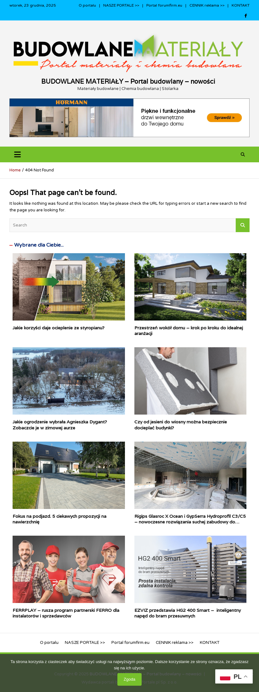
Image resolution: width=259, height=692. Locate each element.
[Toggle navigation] (17, 155)
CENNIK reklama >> (206, 5)
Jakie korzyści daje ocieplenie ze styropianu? (58, 328)
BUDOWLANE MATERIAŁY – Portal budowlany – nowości (128, 81)
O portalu (87, 5)
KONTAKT (241, 5)
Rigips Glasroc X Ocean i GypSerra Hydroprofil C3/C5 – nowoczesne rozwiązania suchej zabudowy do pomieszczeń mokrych (190, 521)
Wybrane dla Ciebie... (39, 245)
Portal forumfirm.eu (164, 5)
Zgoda (129, 679)
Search (243, 225)
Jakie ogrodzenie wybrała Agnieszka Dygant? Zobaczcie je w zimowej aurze (60, 424)
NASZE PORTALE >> (121, 5)
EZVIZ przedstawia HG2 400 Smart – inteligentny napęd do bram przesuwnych (187, 613)
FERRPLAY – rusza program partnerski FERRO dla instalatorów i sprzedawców (66, 613)
